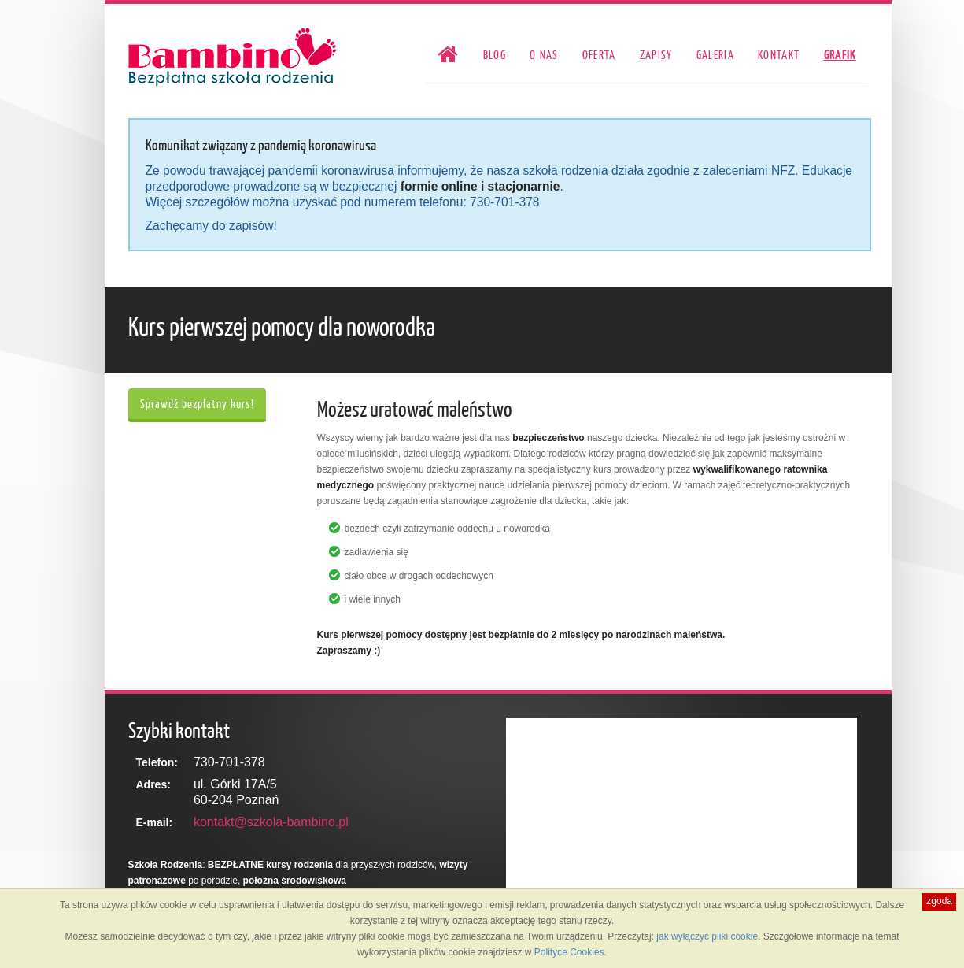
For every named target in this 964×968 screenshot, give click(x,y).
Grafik (840, 54)
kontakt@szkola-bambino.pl (271, 822)
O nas (544, 54)
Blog (494, 54)
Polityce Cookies (569, 952)
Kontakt (779, 54)
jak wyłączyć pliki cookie (707, 936)
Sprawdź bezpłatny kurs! (197, 403)
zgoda (939, 901)
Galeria (715, 54)
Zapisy (656, 54)
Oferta (599, 54)
